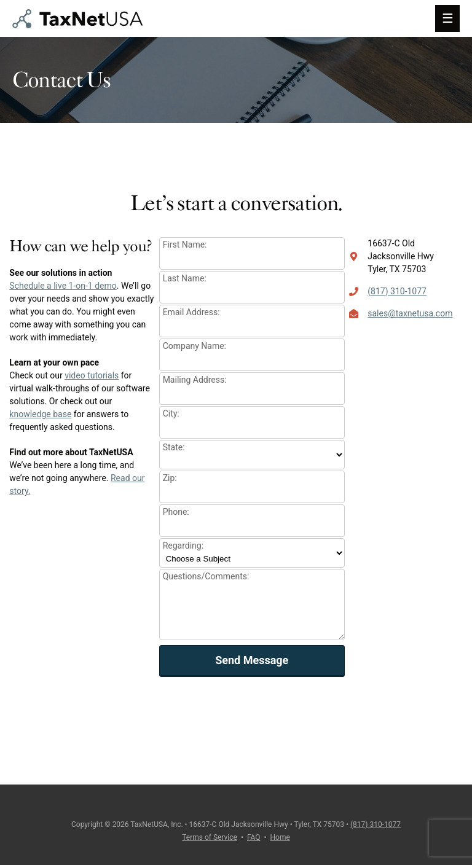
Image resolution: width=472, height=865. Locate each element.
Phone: (176, 512)
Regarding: (183, 545)
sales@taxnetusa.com (410, 313)
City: (171, 413)
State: (174, 447)
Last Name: (184, 278)
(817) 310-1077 (397, 291)
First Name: (185, 244)
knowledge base (40, 414)
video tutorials (92, 375)
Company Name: (194, 346)
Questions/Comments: (206, 576)
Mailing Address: (195, 380)
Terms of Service (209, 837)
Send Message (251, 660)
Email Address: (191, 312)
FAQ (254, 837)
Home (280, 837)
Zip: (170, 478)
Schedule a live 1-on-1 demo (62, 286)
